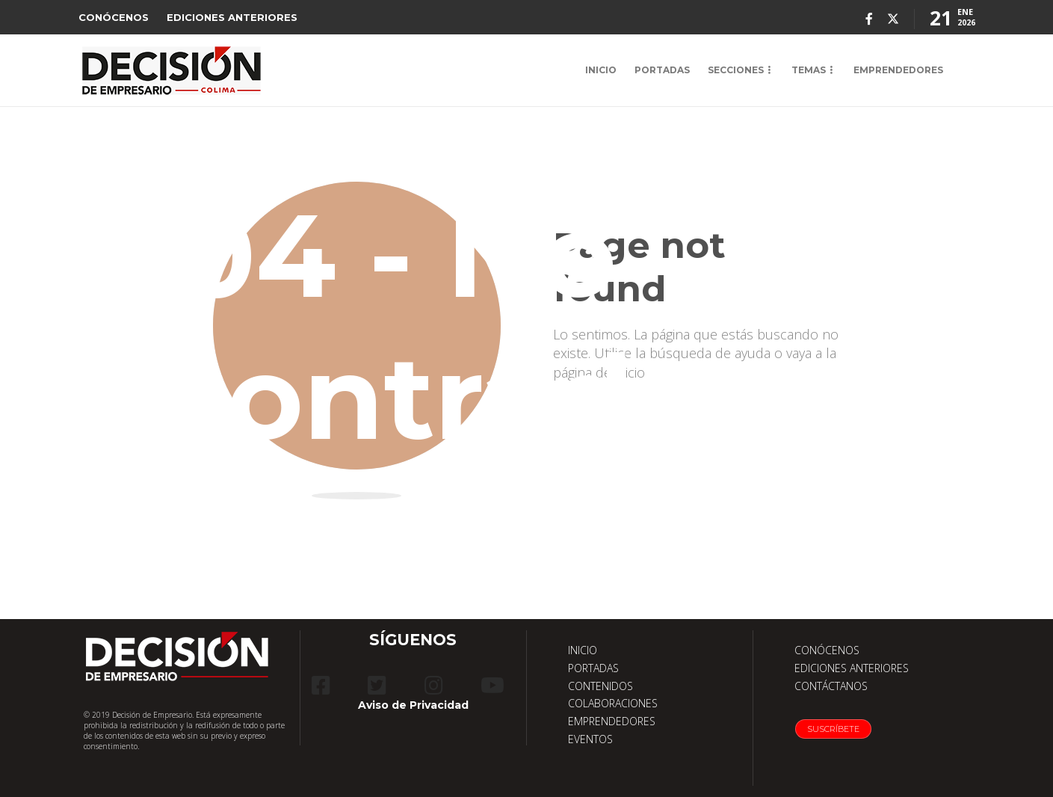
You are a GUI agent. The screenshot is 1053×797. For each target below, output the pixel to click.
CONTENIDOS (600, 686)
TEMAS (808, 70)
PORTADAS (662, 70)
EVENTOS (590, 739)
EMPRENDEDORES (898, 70)
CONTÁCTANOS (831, 686)
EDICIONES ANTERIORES (232, 17)
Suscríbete (833, 729)
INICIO (601, 70)
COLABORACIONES (613, 703)
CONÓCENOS (113, 17)
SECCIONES (736, 70)
